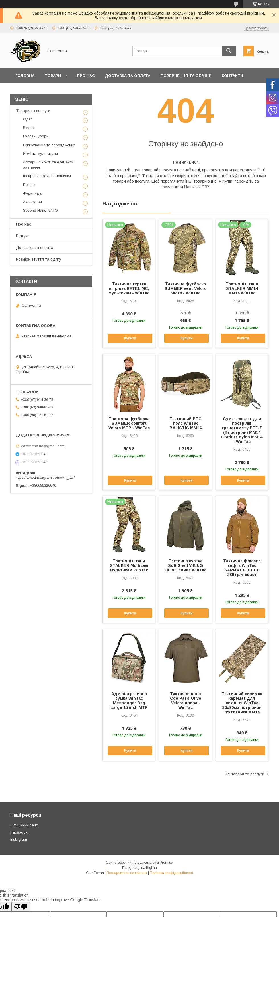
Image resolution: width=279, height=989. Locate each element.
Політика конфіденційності (171, 873)
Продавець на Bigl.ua (139, 868)
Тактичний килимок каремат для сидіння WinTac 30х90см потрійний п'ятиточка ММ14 (241, 702)
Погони (29, 185)
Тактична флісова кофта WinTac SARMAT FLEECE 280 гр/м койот (242, 568)
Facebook (19, 832)
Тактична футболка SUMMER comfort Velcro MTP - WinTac (129, 423)
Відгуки (23, 236)
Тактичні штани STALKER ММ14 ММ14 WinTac (242, 288)
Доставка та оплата (127, 76)
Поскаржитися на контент (126, 873)
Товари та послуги (33, 110)
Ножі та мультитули (40, 153)
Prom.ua (166, 863)
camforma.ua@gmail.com (43, 446)
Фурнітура (32, 193)
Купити (130, 338)
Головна (24, 76)
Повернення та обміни (186, 76)
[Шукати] (229, 51)
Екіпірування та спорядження (49, 145)
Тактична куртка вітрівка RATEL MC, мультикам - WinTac (128, 288)
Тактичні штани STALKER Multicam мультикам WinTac (129, 565)
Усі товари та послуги (244, 774)
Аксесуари (32, 202)
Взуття (29, 128)
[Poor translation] (21, 906)
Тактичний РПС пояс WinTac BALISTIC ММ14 (185, 423)
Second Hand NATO (40, 210)
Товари (53, 76)
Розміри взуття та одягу (38, 259)
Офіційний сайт (24, 825)
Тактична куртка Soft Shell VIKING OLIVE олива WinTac (185, 565)
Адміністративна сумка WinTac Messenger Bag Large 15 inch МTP (129, 700)
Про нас (86, 76)
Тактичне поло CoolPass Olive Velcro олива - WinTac (185, 700)
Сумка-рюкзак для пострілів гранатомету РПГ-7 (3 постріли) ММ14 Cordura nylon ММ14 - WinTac (241, 430)
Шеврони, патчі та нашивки (47, 176)
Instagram (18, 839)
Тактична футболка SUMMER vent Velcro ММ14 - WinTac (186, 288)
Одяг (27, 119)
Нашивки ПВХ (197, 187)
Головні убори (35, 136)
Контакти (232, 76)
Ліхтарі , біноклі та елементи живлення (48, 164)
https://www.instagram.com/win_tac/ (45, 477)
